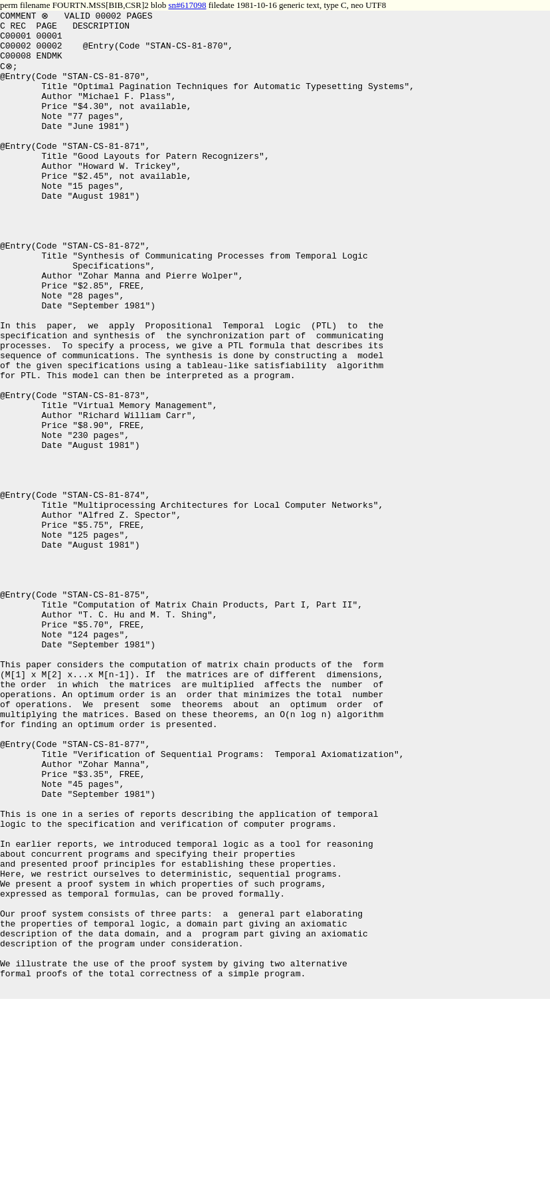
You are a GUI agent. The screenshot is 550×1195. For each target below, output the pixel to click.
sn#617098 (187, 5)
